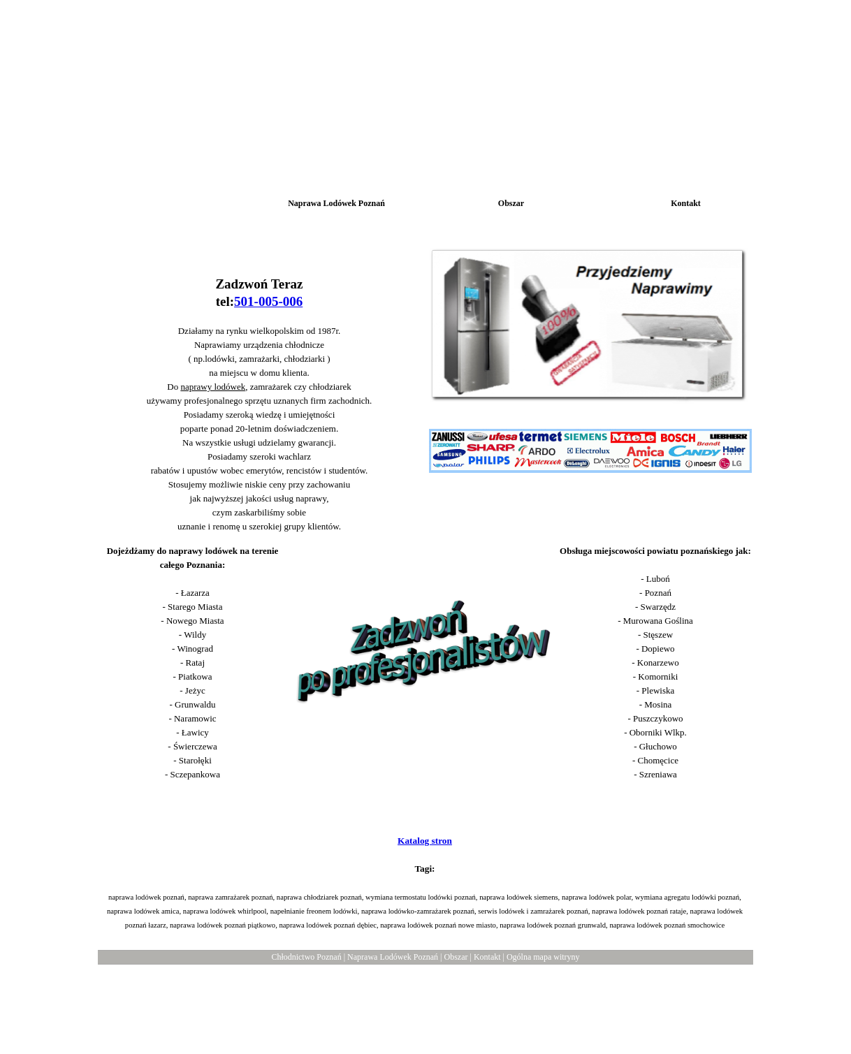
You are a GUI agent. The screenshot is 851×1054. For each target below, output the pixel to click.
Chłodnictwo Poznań (306, 957)
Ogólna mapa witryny (543, 957)
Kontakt (487, 957)
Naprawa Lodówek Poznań (392, 957)
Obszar (455, 957)
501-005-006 (268, 301)
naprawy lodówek (212, 386)
